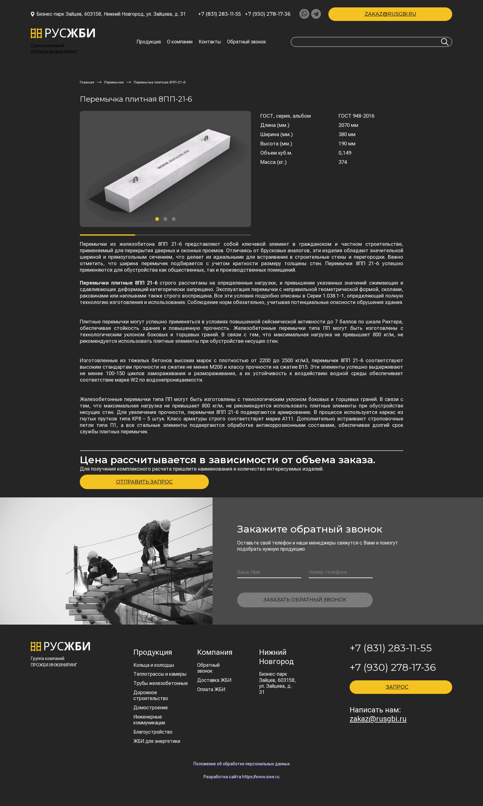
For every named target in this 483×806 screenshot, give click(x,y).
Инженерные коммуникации (149, 720)
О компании (180, 41)
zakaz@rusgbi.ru (390, 14)
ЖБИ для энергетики (156, 741)
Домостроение (150, 708)
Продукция (148, 41)
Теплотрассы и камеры (159, 674)
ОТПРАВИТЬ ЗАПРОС (144, 482)
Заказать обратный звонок (304, 600)
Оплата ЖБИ (211, 689)
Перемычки (114, 82)
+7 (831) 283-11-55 (219, 14)
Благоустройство (152, 732)
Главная (87, 82)
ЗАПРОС (397, 687)
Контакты (210, 41)
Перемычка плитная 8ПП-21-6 (159, 82)
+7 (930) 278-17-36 (267, 14)
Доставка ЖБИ (214, 680)
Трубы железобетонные (160, 683)
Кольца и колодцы (153, 665)
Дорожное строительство (150, 696)
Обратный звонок (246, 41)
